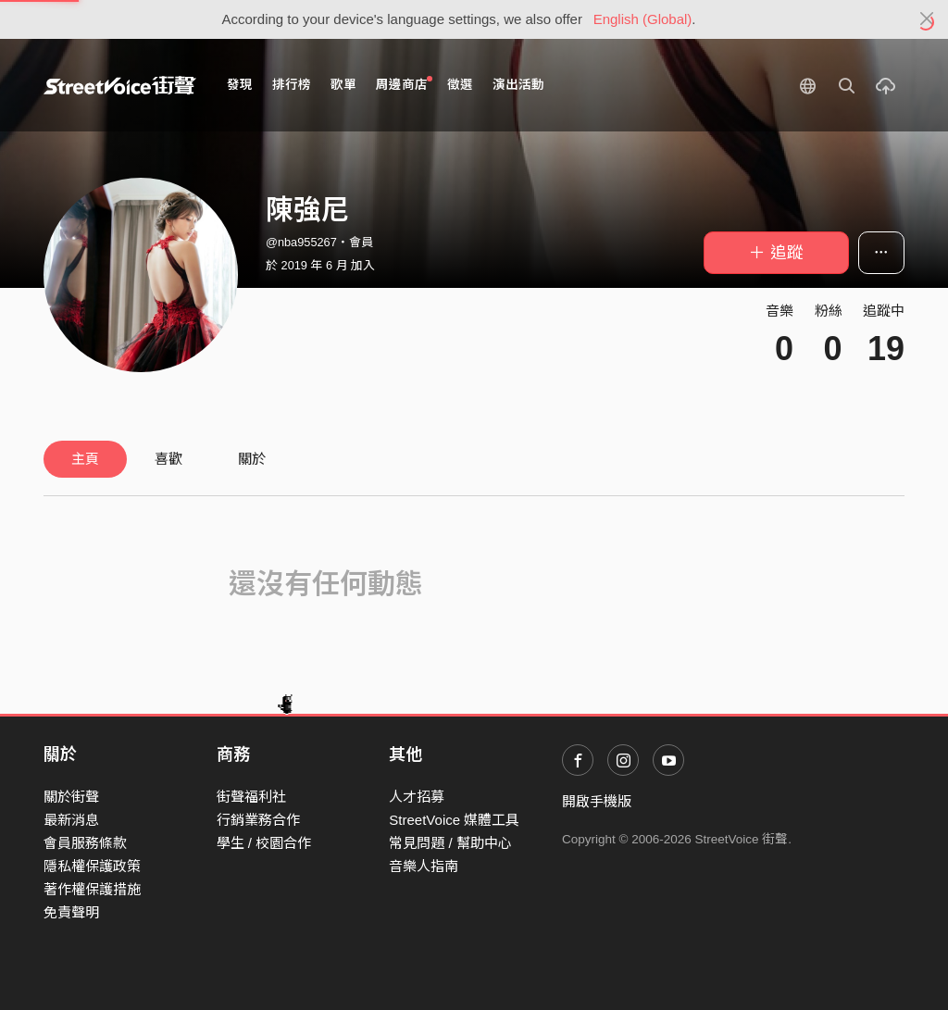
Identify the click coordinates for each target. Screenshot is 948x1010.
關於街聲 (71, 796)
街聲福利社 (251, 796)
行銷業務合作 (258, 820)
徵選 (460, 85)
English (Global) (642, 19)
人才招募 (416, 796)
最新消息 (71, 820)
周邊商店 (404, 84)
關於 (252, 459)
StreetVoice (120, 85)
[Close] (927, 19)
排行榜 (291, 85)
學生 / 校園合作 (264, 843)
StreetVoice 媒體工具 (454, 820)
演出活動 (518, 85)
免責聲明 (71, 912)
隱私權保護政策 (92, 866)
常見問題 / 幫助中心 (450, 843)
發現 (240, 85)
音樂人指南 (423, 866)
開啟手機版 (596, 801)
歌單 (343, 85)
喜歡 (168, 459)
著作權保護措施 (92, 889)
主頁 (85, 459)
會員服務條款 (85, 843)
